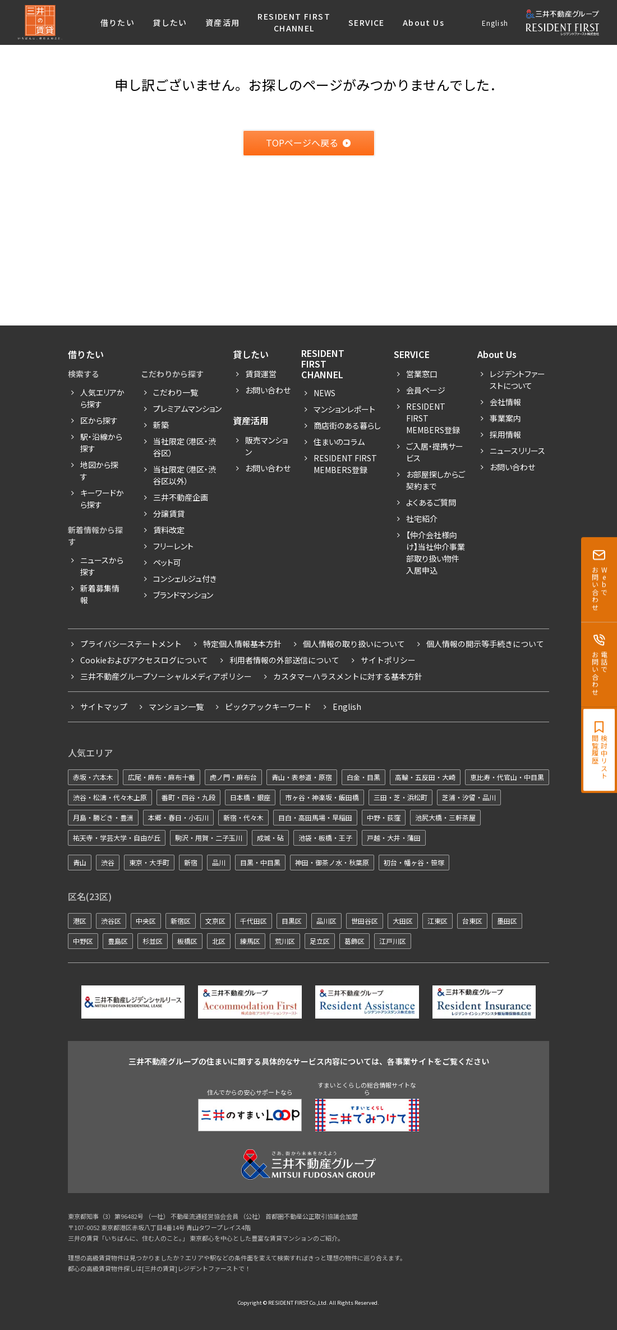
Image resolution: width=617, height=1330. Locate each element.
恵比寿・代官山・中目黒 (507, 777)
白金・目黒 (363, 777)
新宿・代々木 (243, 817)
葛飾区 (354, 941)
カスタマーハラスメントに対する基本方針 (347, 676)
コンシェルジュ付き (185, 578)
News (324, 392)
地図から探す (99, 470)
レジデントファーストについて (517, 379)
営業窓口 (422, 373)
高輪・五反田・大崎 (425, 777)
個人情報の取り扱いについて (354, 643)
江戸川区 (392, 941)
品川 (218, 862)
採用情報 (505, 434)
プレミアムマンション (187, 408)
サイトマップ (103, 706)
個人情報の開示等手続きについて (485, 643)
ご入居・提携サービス (434, 452)
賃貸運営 (261, 373)
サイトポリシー (388, 660)
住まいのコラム (339, 441)
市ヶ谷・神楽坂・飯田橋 (322, 797)
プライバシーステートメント (131, 643)
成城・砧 (270, 837)
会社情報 (505, 401)
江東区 (437, 920)
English (495, 22)
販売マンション (266, 445)
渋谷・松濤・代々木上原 (110, 797)
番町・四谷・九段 (188, 797)
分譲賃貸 (169, 513)
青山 (79, 862)
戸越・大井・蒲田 (394, 837)
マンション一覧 (176, 706)
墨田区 (507, 920)
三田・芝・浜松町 (400, 797)
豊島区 (118, 941)
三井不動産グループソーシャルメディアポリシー (166, 676)
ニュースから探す (101, 565)
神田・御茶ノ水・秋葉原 (332, 862)
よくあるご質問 (431, 502)
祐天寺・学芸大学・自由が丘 (116, 837)
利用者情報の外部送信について (284, 660)
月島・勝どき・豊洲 (103, 817)
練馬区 (250, 941)
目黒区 (292, 920)
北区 (218, 941)
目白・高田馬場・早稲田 (315, 817)
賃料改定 (169, 529)
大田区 (403, 920)
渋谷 (107, 862)
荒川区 (285, 941)
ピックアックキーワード (268, 706)
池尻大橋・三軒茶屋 (445, 817)
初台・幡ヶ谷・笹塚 (414, 862)
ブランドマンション (183, 594)
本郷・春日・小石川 (178, 817)
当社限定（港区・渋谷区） (184, 446)
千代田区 (253, 920)
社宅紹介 (422, 518)
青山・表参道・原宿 (301, 777)
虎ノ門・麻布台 (233, 777)
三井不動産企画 (180, 497)
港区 (79, 920)
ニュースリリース (517, 450)
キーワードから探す (102, 498)
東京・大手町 (149, 862)
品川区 (326, 920)
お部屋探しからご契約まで (435, 480)
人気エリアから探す (102, 398)
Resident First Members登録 (345, 463)
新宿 (190, 862)
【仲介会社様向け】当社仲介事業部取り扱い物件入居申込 (435, 552)
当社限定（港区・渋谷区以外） (184, 475)
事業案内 (505, 418)
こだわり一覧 (175, 392)
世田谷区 (364, 920)
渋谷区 (111, 920)
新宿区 (181, 920)
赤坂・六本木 (93, 777)
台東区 (472, 920)
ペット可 (167, 562)
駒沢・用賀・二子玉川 (208, 837)
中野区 (83, 941)
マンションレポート (344, 409)
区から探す (99, 420)
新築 (161, 424)
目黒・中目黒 (260, 862)
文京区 (215, 920)
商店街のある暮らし (347, 425)
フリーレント (173, 546)
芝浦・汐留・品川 (469, 797)
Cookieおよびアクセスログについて (144, 660)
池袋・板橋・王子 (325, 837)
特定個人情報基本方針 (242, 643)
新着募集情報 (99, 594)
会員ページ (425, 390)
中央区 (146, 920)
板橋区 (187, 941)
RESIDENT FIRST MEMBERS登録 (433, 418)
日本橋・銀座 (250, 797)
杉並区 (152, 941)
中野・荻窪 (383, 817)
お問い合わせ (268, 390)
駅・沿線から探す (101, 442)
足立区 (320, 941)
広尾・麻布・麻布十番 (161, 777)
